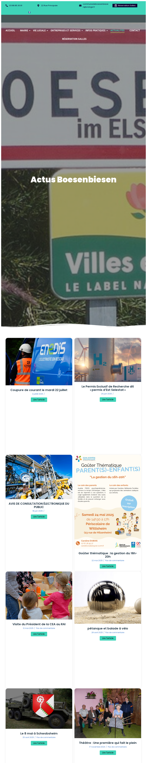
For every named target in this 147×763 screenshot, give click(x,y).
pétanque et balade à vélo (108, 628)
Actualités (117, 30)
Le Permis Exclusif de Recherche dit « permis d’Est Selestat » (108, 388)
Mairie (24, 30)
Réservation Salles (74, 39)
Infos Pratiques (95, 30)
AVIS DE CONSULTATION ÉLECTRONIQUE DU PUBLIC (39, 505)
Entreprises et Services (66, 30)
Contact (135, 30)
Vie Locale (40, 30)
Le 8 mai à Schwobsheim (39, 733)
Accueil (10, 30)
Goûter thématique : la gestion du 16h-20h (108, 555)
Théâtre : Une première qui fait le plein (108, 743)
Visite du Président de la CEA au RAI (38, 624)
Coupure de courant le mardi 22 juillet (38, 390)
